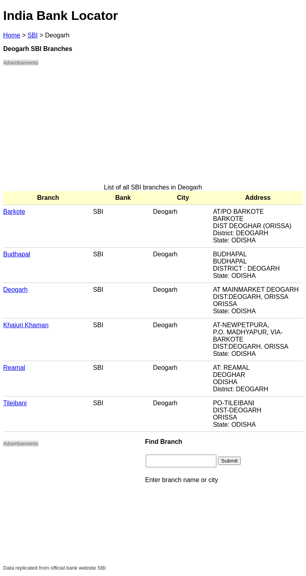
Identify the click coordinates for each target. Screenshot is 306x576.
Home (11, 35)
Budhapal (16, 254)
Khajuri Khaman (26, 325)
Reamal (14, 367)
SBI (32, 35)
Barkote (14, 211)
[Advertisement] (153, 128)
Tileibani (15, 403)
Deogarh (15, 289)
